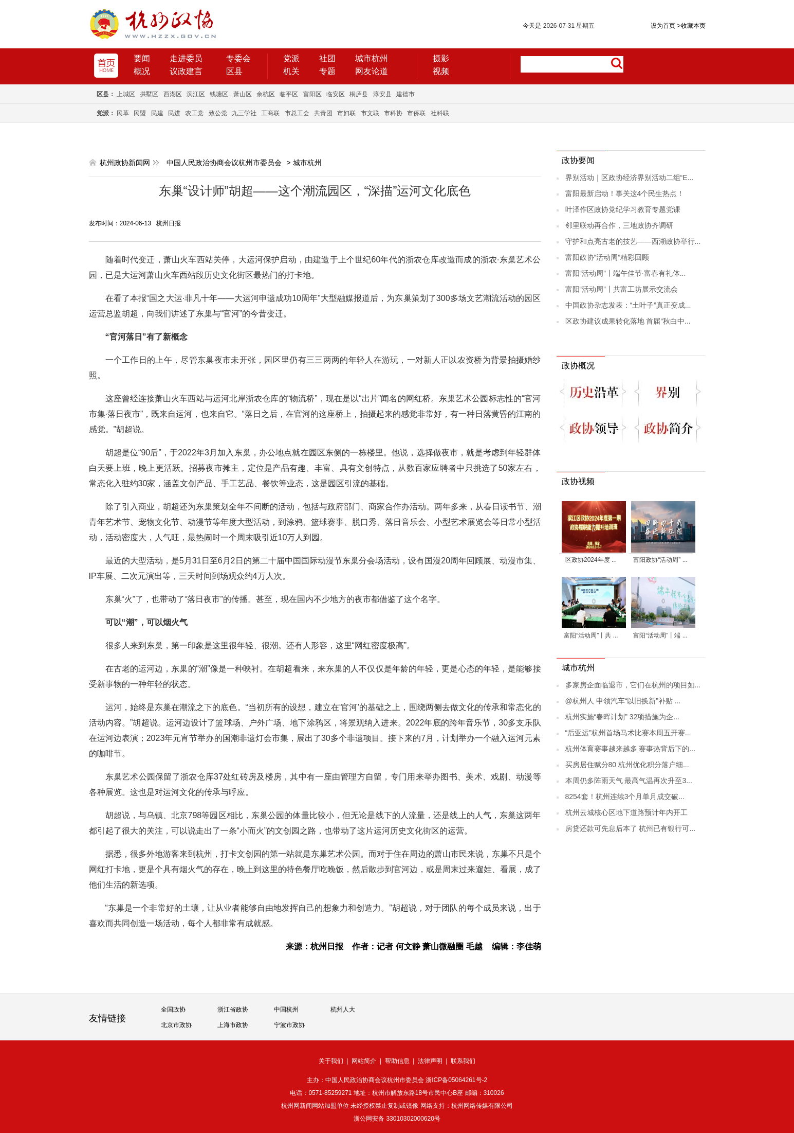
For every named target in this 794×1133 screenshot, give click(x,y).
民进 (174, 113)
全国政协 (173, 1009)
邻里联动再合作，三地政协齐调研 (619, 225)
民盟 (140, 113)
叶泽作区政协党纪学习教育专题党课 (622, 209)
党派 (291, 58)
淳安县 (382, 94)
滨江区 (196, 94)
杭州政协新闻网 (125, 162)
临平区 (289, 94)
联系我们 (463, 1061)
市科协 (393, 113)
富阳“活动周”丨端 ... (660, 635)
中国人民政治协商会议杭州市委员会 (224, 162)
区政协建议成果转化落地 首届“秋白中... (628, 321)
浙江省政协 (232, 1009)
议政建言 (186, 71)
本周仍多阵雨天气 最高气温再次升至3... (628, 780)
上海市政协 (232, 1025)
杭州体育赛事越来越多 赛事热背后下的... (630, 749)
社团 (327, 58)
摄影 (441, 58)
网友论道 (371, 71)
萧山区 (242, 94)
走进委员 (186, 58)
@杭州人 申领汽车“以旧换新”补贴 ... (623, 701)
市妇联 (346, 113)
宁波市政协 (289, 1025)
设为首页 (663, 25)
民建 (157, 113)
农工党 (194, 113)
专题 (327, 71)
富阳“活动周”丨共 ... (591, 635)
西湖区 (172, 94)
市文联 (370, 113)
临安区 (335, 94)
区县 (234, 71)
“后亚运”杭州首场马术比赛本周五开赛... (628, 733)
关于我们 (331, 1061)
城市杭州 (371, 58)
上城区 (126, 94)
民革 (123, 113)
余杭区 (265, 94)
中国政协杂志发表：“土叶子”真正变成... (628, 305)
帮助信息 (397, 1061)
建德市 (405, 94)
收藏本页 (691, 25)
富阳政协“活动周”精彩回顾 (607, 257)
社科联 (440, 113)
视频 (441, 71)
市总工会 (297, 113)
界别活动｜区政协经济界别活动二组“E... (629, 177)
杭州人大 (342, 1009)
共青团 (323, 113)
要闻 (142, 58)
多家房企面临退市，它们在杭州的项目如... (633, 685)
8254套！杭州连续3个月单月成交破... (625, 796)
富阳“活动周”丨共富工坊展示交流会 (621, 289)
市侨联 (416, 113)
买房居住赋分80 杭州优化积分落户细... (627, 764)
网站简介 (364, 1061)
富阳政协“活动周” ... (660, 559)
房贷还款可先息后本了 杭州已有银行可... (630, 828)
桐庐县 (358, 94)
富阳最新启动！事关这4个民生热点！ (625, 193)
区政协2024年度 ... (591, 559)
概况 (142, 71)
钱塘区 (219, 94)
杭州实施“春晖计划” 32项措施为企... (622, 717)
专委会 (238, 58)
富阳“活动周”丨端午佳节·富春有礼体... (625, 273)
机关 (291, 71)
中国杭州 (286, 1009)
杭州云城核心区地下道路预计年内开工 (626, 812)
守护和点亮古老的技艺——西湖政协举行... (633, 241)
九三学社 (244, 113)
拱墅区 (149, 94)
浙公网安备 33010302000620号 (397, 1118)
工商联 (270, 113)
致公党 (218, 113)
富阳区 (312, 94)
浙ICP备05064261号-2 (456, 1080)
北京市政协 (176, 1025)
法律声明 (430, 1061)
